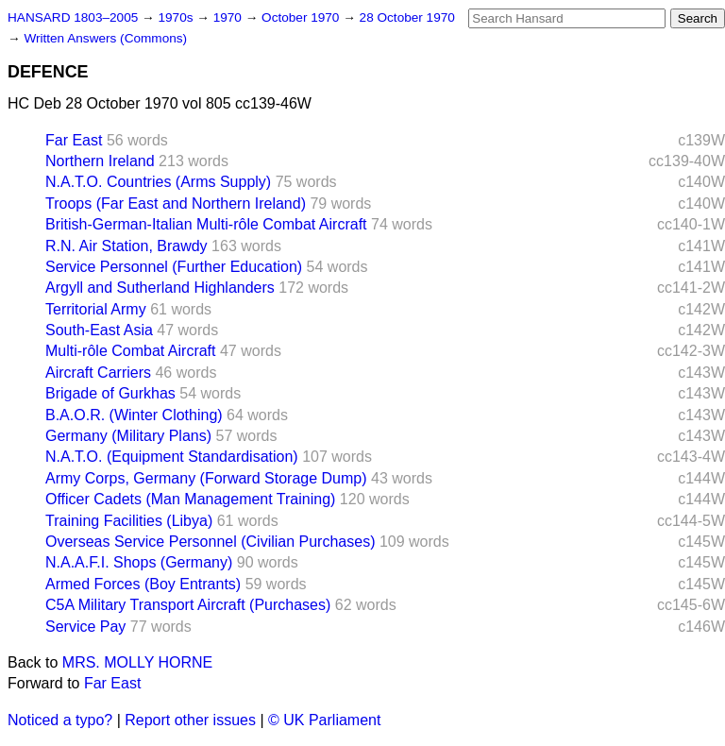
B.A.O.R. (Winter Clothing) (134, 415)
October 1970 (302, 17)
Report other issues (190, 720)
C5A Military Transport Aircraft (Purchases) (187, 605)
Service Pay (85, 627)
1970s (177, 17)
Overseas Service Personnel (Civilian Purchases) (210, 542)
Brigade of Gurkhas (110, 393)
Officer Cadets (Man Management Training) (190, 499)
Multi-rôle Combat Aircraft (130, 351)
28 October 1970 (407, 17)
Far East (73, 140)
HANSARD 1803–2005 (73, 17)
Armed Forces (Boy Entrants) (143, 584)
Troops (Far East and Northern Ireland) (175, 203)
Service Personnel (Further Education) (173, 267)
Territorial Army (95, 309)
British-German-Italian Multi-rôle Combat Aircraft (206, 224)
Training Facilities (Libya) (128, 521)
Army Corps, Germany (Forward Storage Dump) (206, 478)
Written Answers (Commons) (105, 38)
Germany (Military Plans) (128, 436)
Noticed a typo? (60, 720)
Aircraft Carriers (98, 373)
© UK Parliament (324, 720)
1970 (229, 17)
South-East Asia (99, 330)
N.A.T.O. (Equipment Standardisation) (171, 457)
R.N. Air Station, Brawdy (126, 246)
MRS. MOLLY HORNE (137, 662)
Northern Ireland (100, 161)
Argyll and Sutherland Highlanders (160, 288)
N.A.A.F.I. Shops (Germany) (138, 562)
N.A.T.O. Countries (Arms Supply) (158, 182)
